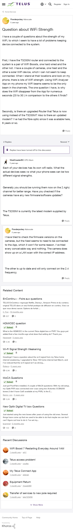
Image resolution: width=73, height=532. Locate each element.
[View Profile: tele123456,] (5, 495)
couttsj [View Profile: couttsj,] (26, 463)
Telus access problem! (23, 459)
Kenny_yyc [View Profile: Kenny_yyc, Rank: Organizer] (7, 395)
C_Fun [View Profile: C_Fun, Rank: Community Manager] (6, 312)
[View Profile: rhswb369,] (5, 483)
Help (38, 517)
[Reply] (66, 131)
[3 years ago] (17, 337)
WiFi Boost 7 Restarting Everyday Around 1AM (37, 448)
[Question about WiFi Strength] (14, 163)
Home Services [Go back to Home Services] (9, 12)
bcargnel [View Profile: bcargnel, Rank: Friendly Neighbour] (7, 423)
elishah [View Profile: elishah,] (26, 474)
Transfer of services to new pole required (33, 493)
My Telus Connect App (23, 470)
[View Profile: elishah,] (5, 472)
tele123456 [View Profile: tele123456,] (28, 497)
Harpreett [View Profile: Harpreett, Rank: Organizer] (7, 337)
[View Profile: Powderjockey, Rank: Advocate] (5, 20)
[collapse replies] (36, 157)
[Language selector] (43, 4)
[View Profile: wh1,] (5, 450)
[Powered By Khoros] (36, 525)
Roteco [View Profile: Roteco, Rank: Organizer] (6, 366)
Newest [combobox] (65, 142)
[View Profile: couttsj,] (5, 461)
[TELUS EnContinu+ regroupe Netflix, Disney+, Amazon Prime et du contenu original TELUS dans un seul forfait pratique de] (36, 305)
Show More (36, 505)
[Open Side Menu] (4, 4)
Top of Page (27, 517)
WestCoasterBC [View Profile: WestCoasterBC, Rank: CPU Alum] (17, 160)
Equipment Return (20, 481)
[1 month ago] (15, 452)
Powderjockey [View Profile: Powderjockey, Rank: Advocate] (16, 19)
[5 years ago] (15, 366)
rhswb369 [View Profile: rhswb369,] (27, 486)
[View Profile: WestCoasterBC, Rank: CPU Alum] (5, 161)
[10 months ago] (16, 311)
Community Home (10, 517)
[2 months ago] (17, 423)
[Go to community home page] (19, 4)
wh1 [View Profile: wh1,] (24, 452)
